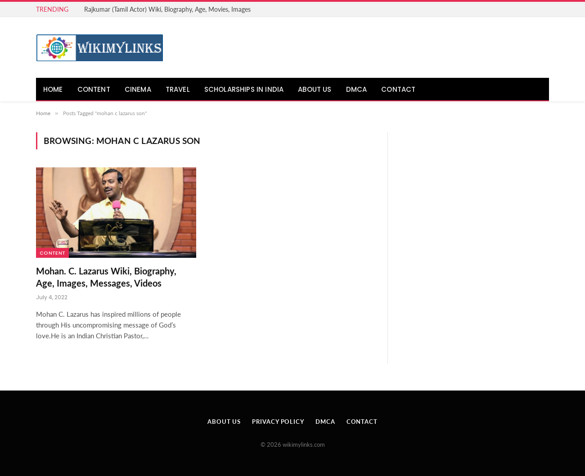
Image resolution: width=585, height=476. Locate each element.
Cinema (138, 89)
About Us (314, 89)
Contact (398, 89)
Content (93, 89)
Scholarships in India (244, 89)
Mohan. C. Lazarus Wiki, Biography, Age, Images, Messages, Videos (106, 276)
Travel (178, 89)
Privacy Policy (278, 421)
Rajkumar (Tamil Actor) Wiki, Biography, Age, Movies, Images (167, 9)
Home (53, 89)
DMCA (356, 89)
